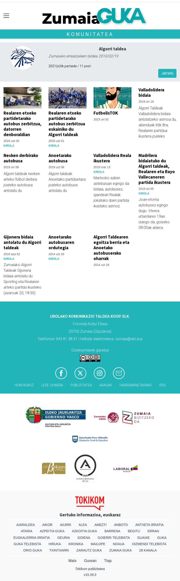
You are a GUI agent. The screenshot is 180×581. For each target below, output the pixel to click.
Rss (162, 385)
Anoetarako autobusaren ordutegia (61, 242)
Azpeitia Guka (52, 531)
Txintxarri (59, 550)
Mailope (98, 544)
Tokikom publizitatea (90, 569)
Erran (153, 531)
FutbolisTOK (106, 113)
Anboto (121, 525)
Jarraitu (167, 73)
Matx (72, 561)
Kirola (9, 145)
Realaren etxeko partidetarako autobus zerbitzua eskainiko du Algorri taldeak (67, 123)
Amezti (100, 525)
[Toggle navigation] (6, 16)
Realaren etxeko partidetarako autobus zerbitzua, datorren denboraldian (22, 123)
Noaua (118, 544)
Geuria (63, 538)
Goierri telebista (114, 538)
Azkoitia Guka (84, 531)
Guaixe (143, 538)
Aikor (47, 525)
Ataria (27, 531)
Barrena (112, 531)
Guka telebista (27, 544)
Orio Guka (32, 550)
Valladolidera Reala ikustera (112, 158)
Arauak (105, 385)
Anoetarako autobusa (60, 158)
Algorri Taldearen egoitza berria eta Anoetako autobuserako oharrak (111, 247)
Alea (83, 525)
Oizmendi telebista (149, 544)
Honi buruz (24, 385)
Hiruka (55, 544)
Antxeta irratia (149, 525)
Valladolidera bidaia (151, 92)
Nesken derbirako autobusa (21, 158)
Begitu (134, 531)
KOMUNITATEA (90, 34)
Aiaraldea (25, 525)
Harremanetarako (136, 385)
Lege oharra (52, 385)
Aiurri (65, 525)
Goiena (83, 538)
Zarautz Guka (89, 550)
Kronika (75, 544)
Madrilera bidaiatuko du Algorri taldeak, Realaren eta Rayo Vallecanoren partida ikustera (157, 169)
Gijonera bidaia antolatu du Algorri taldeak (22, 242)
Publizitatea (81, 385)
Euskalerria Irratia (31, 538)
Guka (162, 538)
